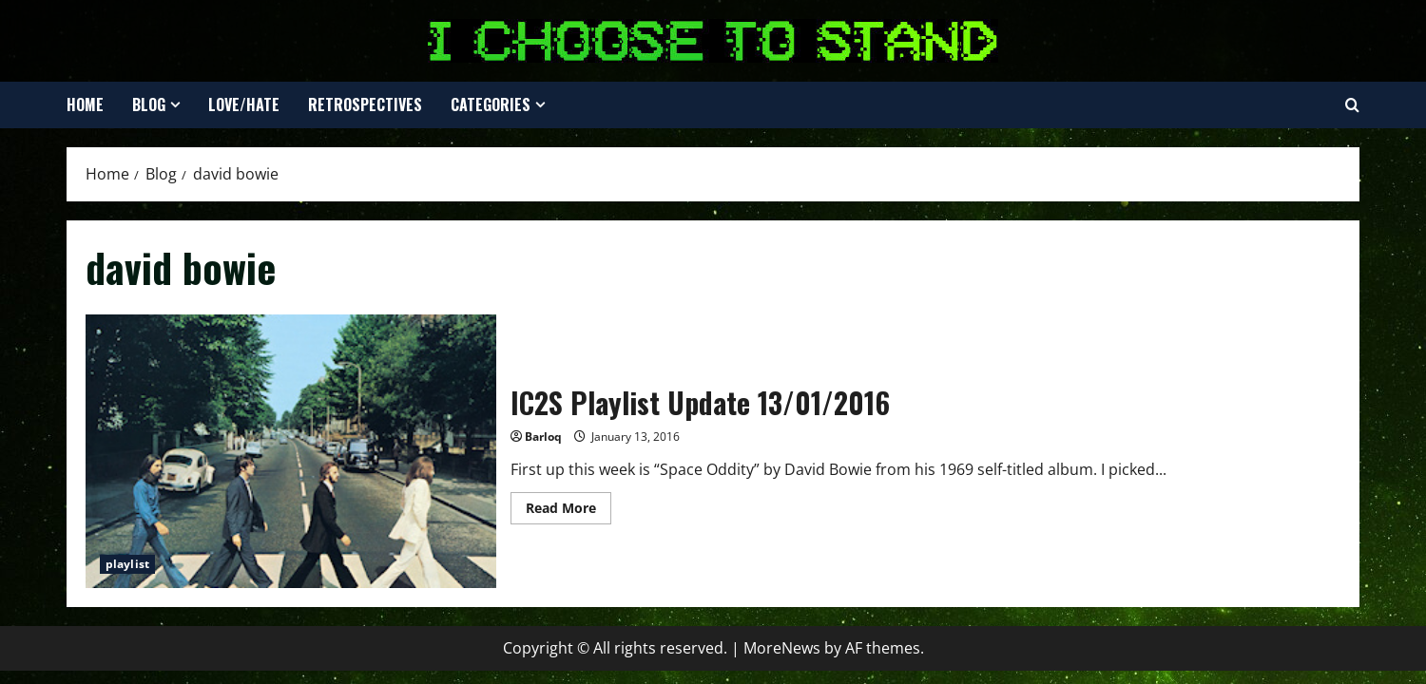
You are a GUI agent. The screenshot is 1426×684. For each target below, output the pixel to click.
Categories (490, 104)
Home (85, 104)
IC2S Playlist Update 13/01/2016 (291, 451)
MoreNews (781, 647)
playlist (127, 564)
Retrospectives (365, 104)
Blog (148, 104)
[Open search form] (1352, 105)
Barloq (543, 436)
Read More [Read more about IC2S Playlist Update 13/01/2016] (568, 511)
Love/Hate (243, 104)
